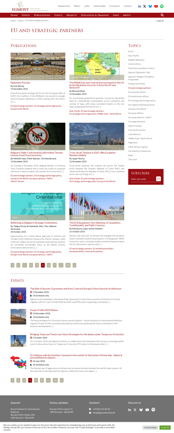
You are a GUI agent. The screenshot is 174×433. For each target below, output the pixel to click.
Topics (58, 15)
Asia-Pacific (74, 110)
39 (55, 380)
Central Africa (134, 63)
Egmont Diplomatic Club (139, 71)
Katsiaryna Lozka (80, 228)
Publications (42, 15)
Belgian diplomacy (136, 59)
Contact (114, 6)
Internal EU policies (94, 250)
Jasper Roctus (78, 158)
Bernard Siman (78, 90)
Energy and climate (136, 83)
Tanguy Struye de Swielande (26, 225)
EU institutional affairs (103, 248)
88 (68, 265)
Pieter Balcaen (33, 158)
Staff (116, 15)
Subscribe (99, 6)
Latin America (134, 133)
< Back (159, 20)
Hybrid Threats (17, 180)
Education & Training (95, 15)
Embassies (64, 6)
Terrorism (132, 159)
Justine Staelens (95, 228)
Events (26, 15)
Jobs (87, 6)
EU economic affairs (137, 91)
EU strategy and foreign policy (47, 105)
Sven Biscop (18, 85)
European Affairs (77, 250)
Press (77, 6)
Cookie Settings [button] (150, 427)
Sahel (130, 154)
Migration (132, 142)
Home (14, 15)
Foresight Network (136, 121)
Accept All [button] (165, 427)
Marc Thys (44, 225)
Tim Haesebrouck (48, 158)
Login (128, 6)
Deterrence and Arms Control (141, 67)
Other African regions (138, 146)
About (127, 15)
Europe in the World (19, 108)
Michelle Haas (19, 158)
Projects (71, 15)
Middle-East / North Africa (109, 113)
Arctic (131, 50)
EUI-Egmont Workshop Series (141, 104)
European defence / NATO (40, 178)
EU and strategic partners (22, 105)
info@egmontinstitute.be (104, 412)
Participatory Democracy (139, 150)
